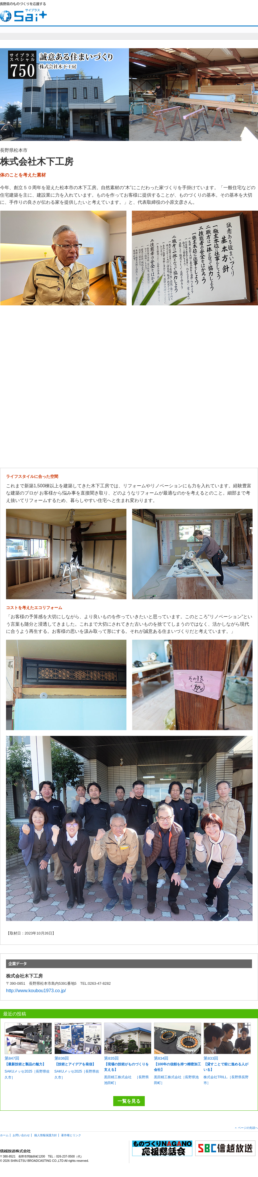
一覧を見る (129, 1101)
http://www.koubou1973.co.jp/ (36, 990)
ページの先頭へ (248, 1127)
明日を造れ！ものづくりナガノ (157, 33)
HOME (193, 12)
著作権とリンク (71, 1135)
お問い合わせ (217, 12)
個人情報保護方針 (45, 1135)
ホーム (4, 1135)
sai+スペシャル (85, 33)
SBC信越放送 (244, 12)
